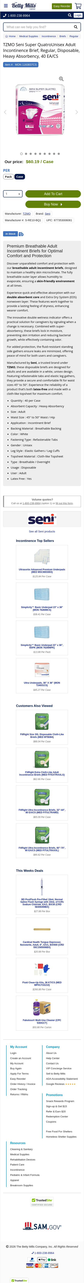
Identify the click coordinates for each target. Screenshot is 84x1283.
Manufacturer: (13, 213)
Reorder (61, 6)
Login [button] (78, 15)
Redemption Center (57, 1116)
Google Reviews (55, 1084)
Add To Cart (53, 194)
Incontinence (17, 1169)
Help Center (53, 1058)
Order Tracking (18, 1089)
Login (13, 1053)
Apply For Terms (19, 1073)
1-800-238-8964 (31, 503)
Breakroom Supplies (21, 1185)
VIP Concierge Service (59, 1068)
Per (6, 170)
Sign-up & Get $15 (56, 1106)
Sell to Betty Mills (55, 1073)
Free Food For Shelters (59, 1131)
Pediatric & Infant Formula (24, 1175)
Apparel (14, 1180)
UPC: (49, 220)
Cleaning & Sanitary (21, 1149)
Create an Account (20, 1058)
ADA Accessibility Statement (62, 1078)
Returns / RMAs (19, 1094)
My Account (16, 1063)
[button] (69, 15)
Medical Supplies (19, 1154)
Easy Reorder (18, 1078)
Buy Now (53, 204)
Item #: (9, 64)
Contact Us (52, 1063)
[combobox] (12, 193)
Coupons (51, 1121)
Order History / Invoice (22, 1084)
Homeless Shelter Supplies (61, 1136)
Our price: (14, 162)
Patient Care (17, 1164)
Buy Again (16, 1068)
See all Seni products (42, 531)
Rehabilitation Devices (22, 1159)
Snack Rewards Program (60, 1101)
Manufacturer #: (14, 220)
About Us (51, 1053)
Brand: (40, 213)
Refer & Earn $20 (56, 1111)
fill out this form (64, 503)
